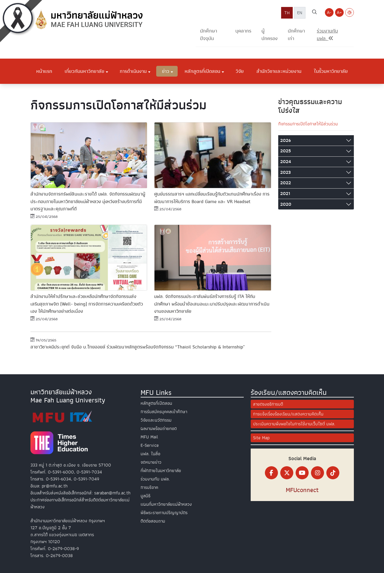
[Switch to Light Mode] (349, 12)
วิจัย (240, 71)
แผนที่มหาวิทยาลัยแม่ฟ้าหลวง (166, 504)
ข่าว (165, 71)
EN (299, 12)
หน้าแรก (44, 71)
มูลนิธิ (145, 495)
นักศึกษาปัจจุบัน (208, 34)
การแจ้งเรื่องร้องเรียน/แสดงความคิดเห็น (288, 414)
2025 (285, 150)
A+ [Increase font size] (339, 12)
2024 (285, 161)
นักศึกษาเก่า (296, 34)
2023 (285, 172)
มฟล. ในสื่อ (150, 453)
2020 (285, 204)
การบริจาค (149, 487)
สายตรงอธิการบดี (268, 404)
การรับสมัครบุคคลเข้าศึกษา (164, 411)
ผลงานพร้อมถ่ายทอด (159, 428)
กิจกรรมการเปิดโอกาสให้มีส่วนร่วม (308, 123)
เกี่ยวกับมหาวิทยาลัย (84, 71)
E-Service (150, 445)
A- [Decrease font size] (329, 12)
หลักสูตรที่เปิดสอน (202, 71)
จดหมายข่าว (151, 462)
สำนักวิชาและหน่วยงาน (278, 71)
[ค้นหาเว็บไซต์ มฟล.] (314, 13)
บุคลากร (243, 31)
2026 (285, 140)
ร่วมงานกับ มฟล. (155, 479)
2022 (285, 182)
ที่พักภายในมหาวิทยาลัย (161, 470)
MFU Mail (149, 436)
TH (287, 12)
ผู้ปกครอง (269, 34)
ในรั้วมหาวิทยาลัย (331, 71)
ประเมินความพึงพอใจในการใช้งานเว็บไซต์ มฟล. (294, 423)
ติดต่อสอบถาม (153, 521)
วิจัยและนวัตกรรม (156, 420)
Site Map (261, 437)
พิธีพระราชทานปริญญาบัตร (164, 512)
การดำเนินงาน (133, 71)
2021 (285, 193)
